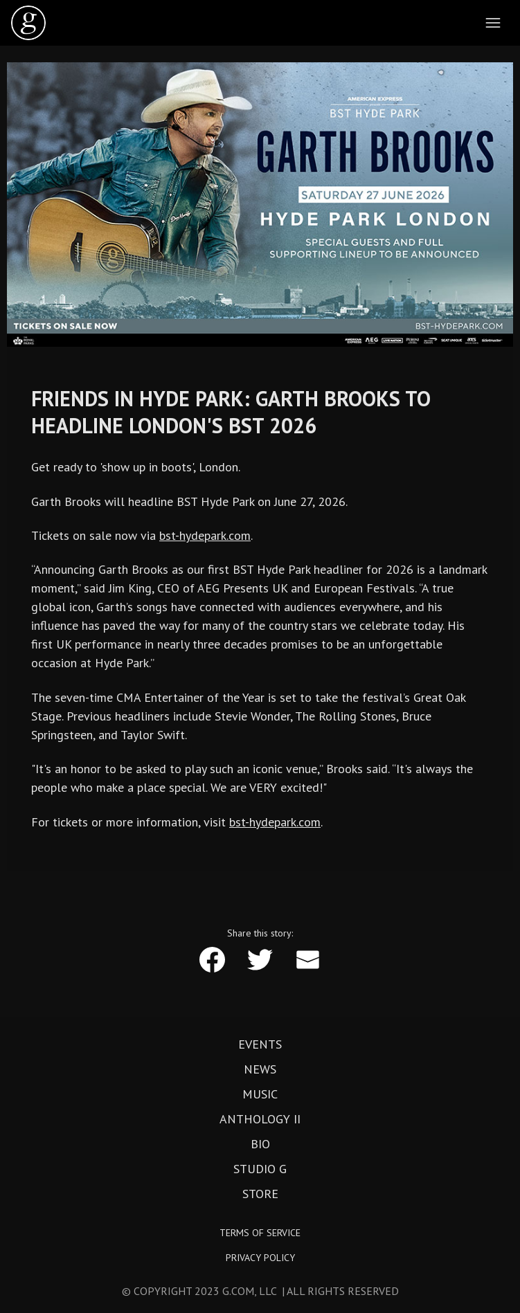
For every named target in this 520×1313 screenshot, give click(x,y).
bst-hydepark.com (205, 535)
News (260, 1069)
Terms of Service (260, 1232)
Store (260, 1194)
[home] (28, 23)
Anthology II (260, 1119)
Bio (260, 1144)
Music (260, 1094)
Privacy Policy (260, 1257)
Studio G (260, 1169)
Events (260, 1044)
